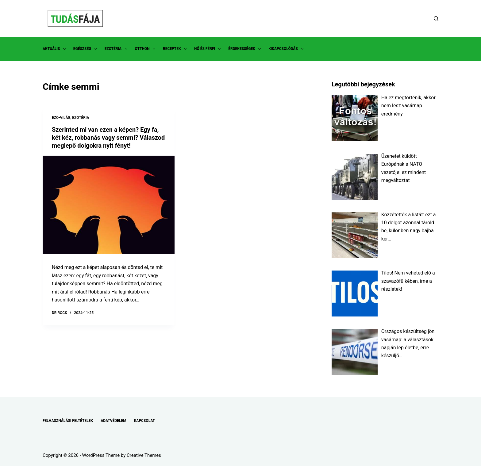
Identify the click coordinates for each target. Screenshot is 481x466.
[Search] (436, 18)
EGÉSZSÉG (86, 49)
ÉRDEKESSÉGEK (245, 49)
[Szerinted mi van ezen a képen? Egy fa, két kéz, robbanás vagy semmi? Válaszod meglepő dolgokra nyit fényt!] (109, 205)
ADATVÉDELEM (113, 421)
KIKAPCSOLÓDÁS (287, 49)
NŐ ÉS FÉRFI (208, 49)
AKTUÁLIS (55, 49)
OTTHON (146, 49)
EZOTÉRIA (117, 49)
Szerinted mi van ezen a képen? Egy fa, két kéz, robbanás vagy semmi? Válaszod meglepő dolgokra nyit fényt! (108, 137)
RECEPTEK (176, 49)
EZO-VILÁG (61, 118)
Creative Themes (144, 455)
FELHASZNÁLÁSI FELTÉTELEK (68, 421)
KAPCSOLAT (144, 421)
